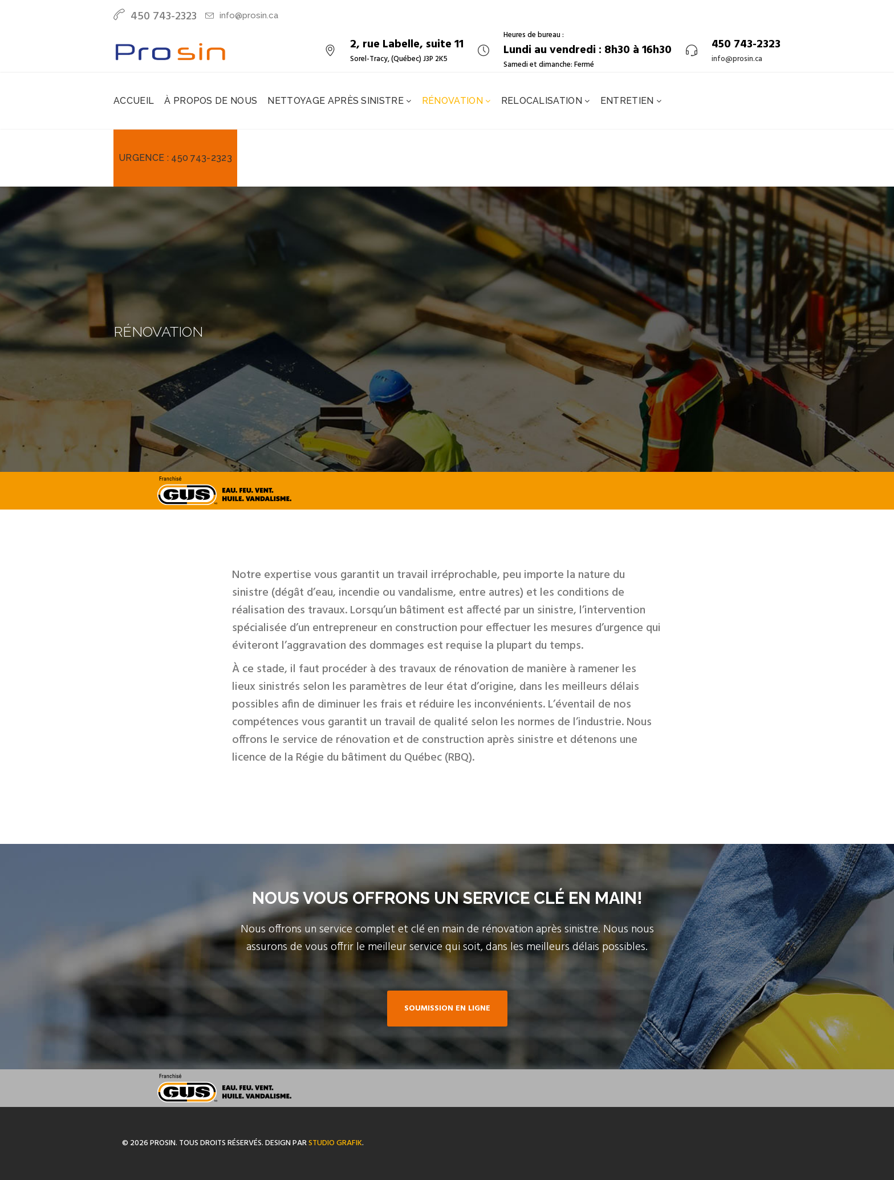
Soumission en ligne (447, 1008)
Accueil (133, 100)
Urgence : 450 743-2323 (175, 157)
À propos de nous (210, 100)
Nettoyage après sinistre (336, 100)
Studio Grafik (335, 1143)
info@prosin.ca (249, 15)
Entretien (628, 100)
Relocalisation (543, 100)
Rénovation (454, 100)
